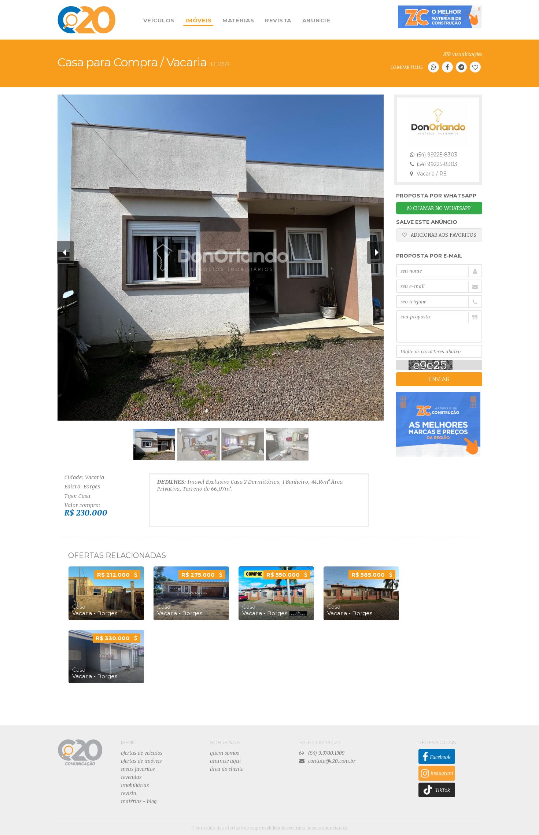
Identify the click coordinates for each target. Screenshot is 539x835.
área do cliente (226, 768)
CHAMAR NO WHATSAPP (439, 207)
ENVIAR (439, 379)
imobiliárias (135, 785)
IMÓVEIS (198, 20)
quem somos (224, 752)
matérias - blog (139, 801)
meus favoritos (138, 768)
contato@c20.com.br (327, 760)
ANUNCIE (316, 20)
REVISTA (278, 20)
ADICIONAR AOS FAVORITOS (439, 234)
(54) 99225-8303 (433, 154)
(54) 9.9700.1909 (321, 752)
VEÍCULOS (158, 20)
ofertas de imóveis (141, 760)
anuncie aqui (225, 760)
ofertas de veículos (141, 752)
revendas (131, 776)
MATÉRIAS (238, 20)
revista (128, 793)
